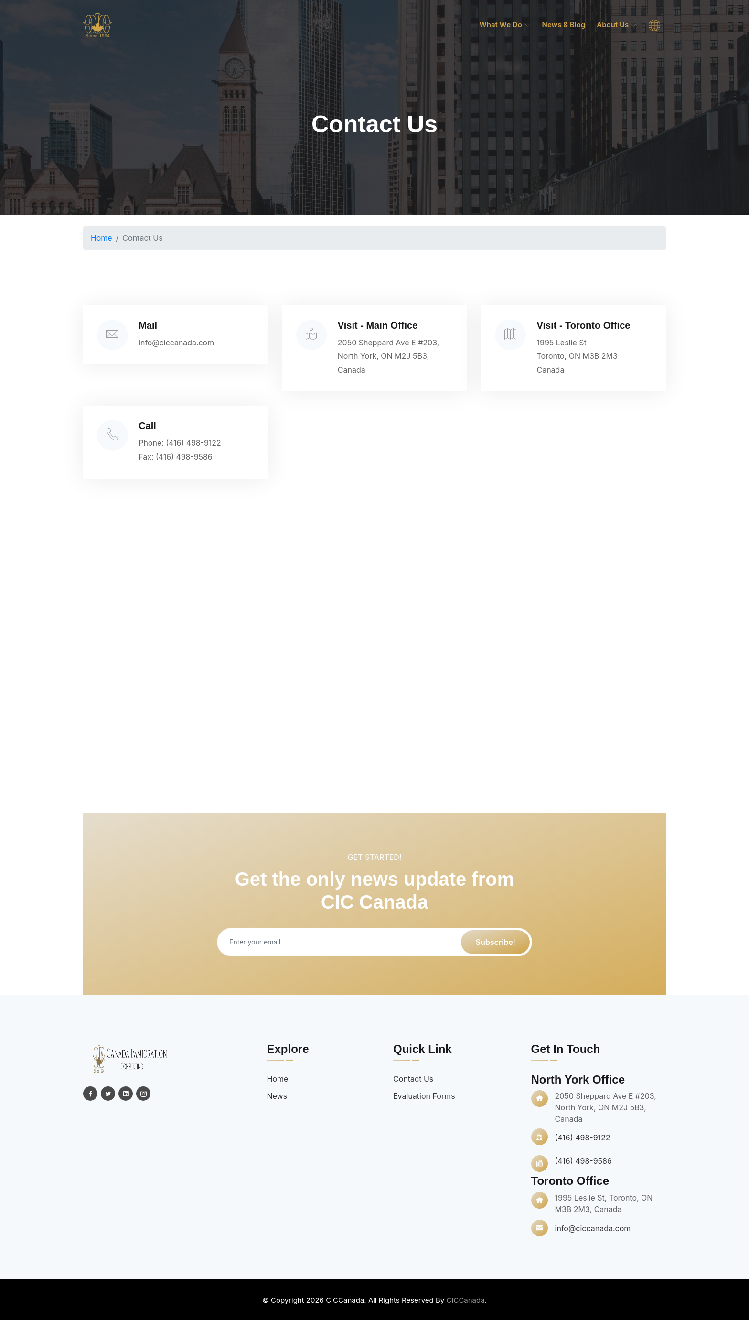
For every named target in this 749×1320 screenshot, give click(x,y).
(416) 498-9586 (186, 456)
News (277, 1095)
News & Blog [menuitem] (564, 24)
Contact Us (413, 1078)
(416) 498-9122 (195, 442)
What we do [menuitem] (504, 25)
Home (101, 238)
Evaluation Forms (424, 1095)
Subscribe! (495, 941)
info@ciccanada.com (178, 342)
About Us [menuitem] (617, 25)
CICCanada (465, 1299)
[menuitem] (654, 25)
